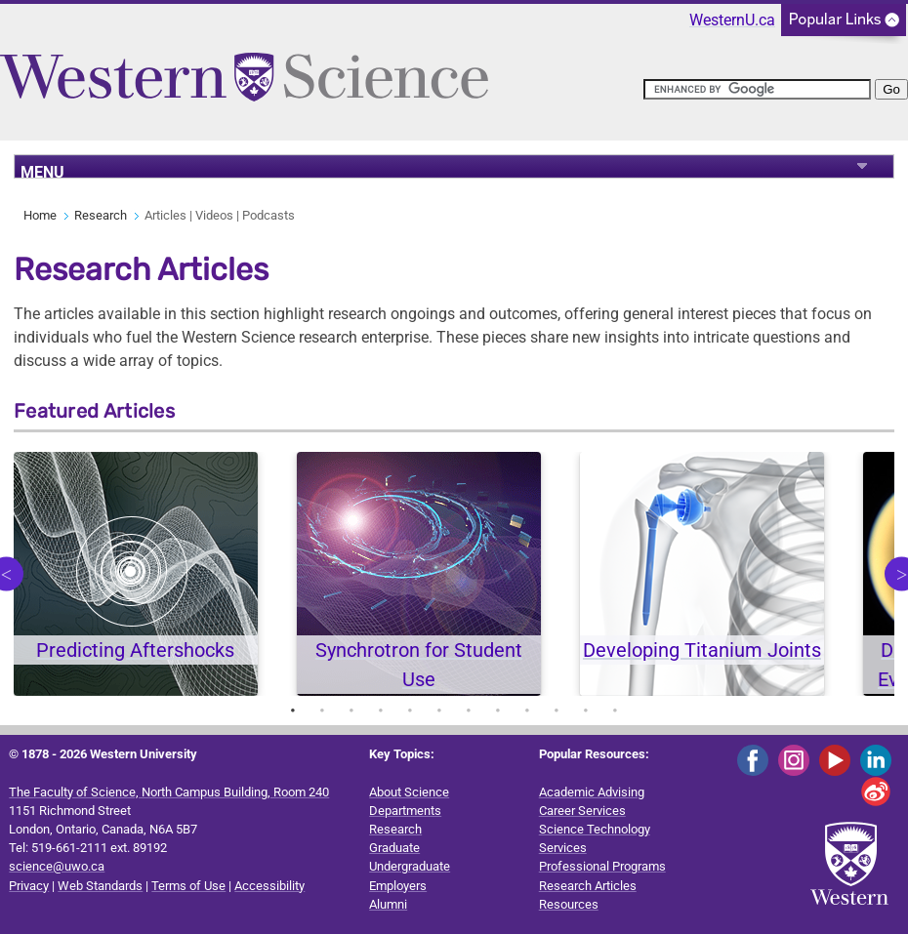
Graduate (394, 847)
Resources (568, 904)
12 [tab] (615, 710)
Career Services (582, 810)
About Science (409, 792)
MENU (42, 170)
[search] (757, 89)
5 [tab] (410, 710)
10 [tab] (556, 710)
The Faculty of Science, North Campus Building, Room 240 (169, 792)
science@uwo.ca (56, 866)
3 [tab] (351, 710)
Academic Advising (591, 792)
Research (100, 215)
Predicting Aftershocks (135, 650)
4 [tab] (381, 710)
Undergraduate (409, 866)
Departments (405, 810)
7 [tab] (468, 710)
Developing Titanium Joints (702, 650)
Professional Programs (602, 866)
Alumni (388, 904)
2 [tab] (322, 710)
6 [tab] (439, 710)
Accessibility (269, 885)
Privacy (29, 885)
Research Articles (588, 885)
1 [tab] (293, 710)
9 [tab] (527, 710)
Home (40, 215)
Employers (398, 885)
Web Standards (100, 885)
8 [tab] (498, 710)
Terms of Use (188, 885)
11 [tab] (586, 710)
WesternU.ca (732, 20)
